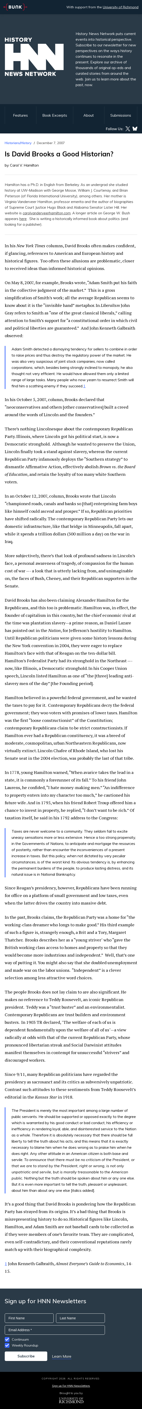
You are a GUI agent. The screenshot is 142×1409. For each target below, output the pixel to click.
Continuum (20, 1339)
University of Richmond (120, 7)
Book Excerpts (54, 115)
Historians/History (18, 143)
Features (20, 115)
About (88, 115)
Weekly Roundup (25, 1345)
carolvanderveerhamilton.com (47, 213)
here (23, 218)
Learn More (61, 1356)
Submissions (120, 115)
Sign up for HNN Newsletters (71, 1385)
